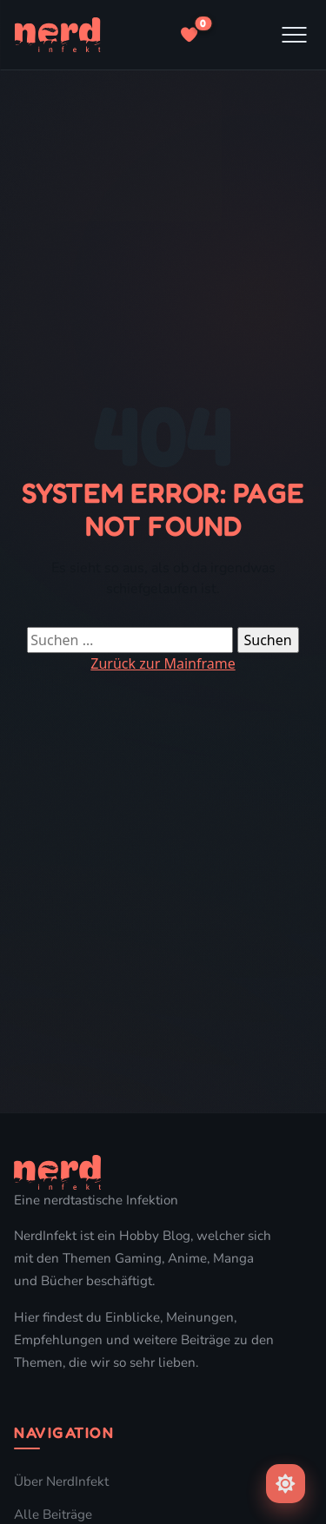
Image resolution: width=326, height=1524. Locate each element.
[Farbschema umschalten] (285, 1483)
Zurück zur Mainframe (162, 663)
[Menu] (294, 34)
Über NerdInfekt (61, 1481)
